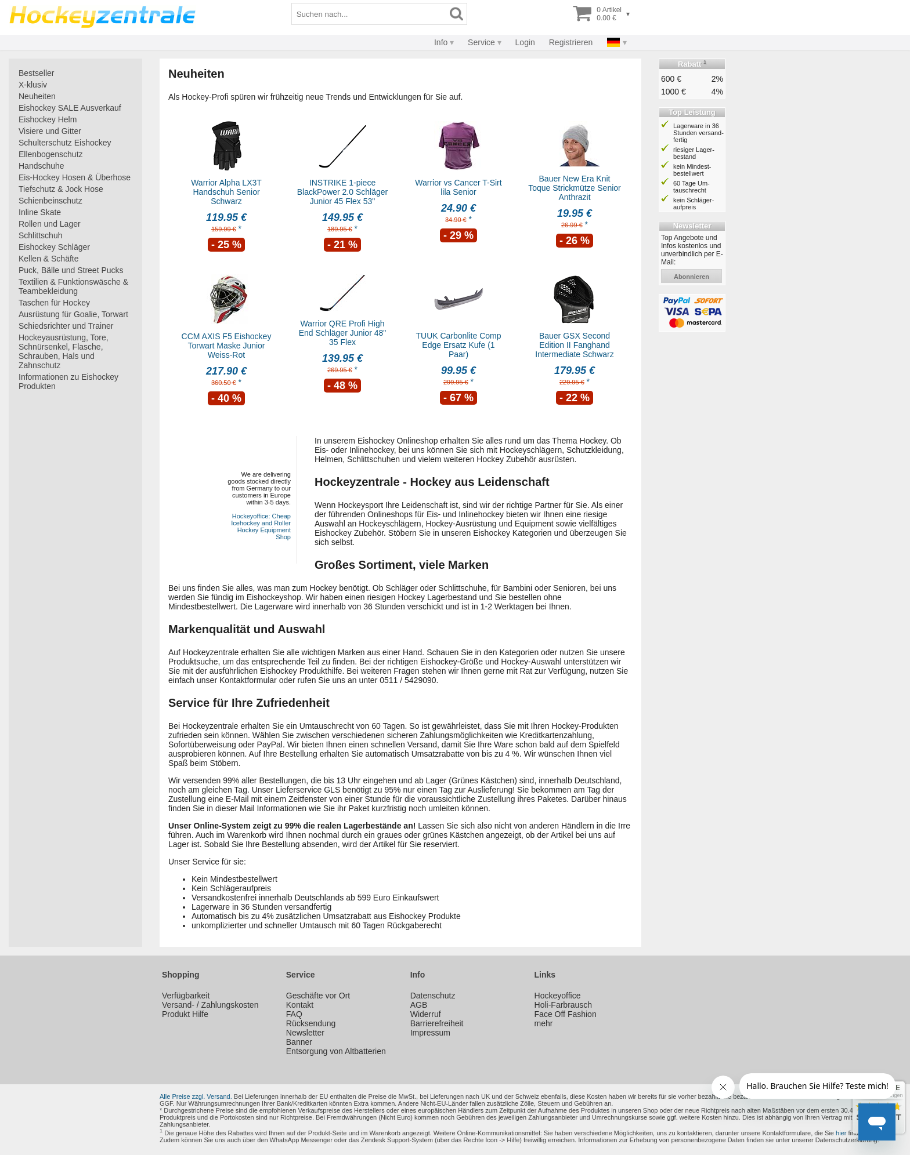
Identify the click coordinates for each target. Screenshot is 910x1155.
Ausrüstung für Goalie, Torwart (73, 314)
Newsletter (305, 1032)
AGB (419, 1004)
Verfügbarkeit (186, 995)
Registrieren (571, 42)
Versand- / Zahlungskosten (210, 1004)
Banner (299, 1042)
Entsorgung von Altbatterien (336, 1051)
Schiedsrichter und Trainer (66, 325)
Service (481, 42)
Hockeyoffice (558, 995)
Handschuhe (41, 165)
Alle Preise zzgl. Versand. (196, 1096)
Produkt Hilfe (185, 1014)
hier (841, 1132)
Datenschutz (433, 995)
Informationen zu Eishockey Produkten (68, 381)
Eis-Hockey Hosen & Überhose (75, 177)
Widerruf (425, 1014)
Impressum (430, 1032)
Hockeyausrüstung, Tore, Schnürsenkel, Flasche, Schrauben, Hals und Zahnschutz (64, 351)
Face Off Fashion (566, 1014)
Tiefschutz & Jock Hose (61, 189)
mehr (544, 1023)
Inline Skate (40, 212)
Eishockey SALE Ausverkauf (70, 107)
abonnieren (691, 276)
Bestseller (36, 73)
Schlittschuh (40, 235)
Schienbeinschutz (50, 200)
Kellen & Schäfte (49, 258)
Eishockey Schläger (54, 247)
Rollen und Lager (50, 223)
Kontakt (299, 1004)
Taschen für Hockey (54, 302)
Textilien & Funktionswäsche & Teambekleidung (73, 286)
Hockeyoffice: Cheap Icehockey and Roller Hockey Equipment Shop (261, 526)
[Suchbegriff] (369, 13)
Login (525, 42)
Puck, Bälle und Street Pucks (71, 270)
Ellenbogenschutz (51, 154)
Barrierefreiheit (437, 1023)
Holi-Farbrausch (564, 1004)
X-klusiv (33, 84)
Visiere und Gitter (50, 131)
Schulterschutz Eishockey (65, 142)
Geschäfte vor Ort (318, 995)
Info (440, 42)
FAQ (294, 1014)
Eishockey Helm (48, 119)
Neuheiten (37, 96)
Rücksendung (311, 1023)
